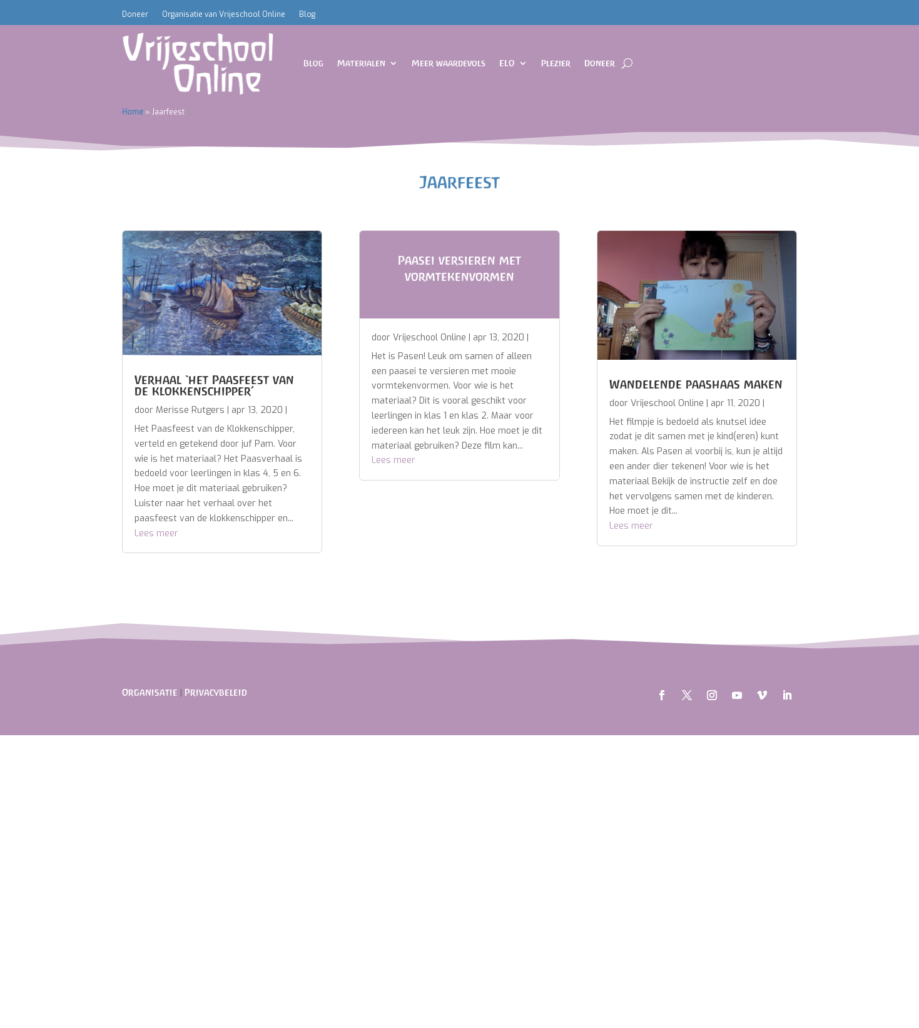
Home (132, 112)
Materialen (361, 63)
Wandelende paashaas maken (696, 384)
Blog (307, 14)
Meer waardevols (448, 63)
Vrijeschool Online (429, 338)
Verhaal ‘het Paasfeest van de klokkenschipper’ (214, 385)
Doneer (135, 14)
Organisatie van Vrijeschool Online (223, 14)
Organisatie (150, 692)
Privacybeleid (216, 692)
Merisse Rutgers (190, 410)
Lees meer (156, 533)
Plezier (556, 63)
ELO (507, 63)
